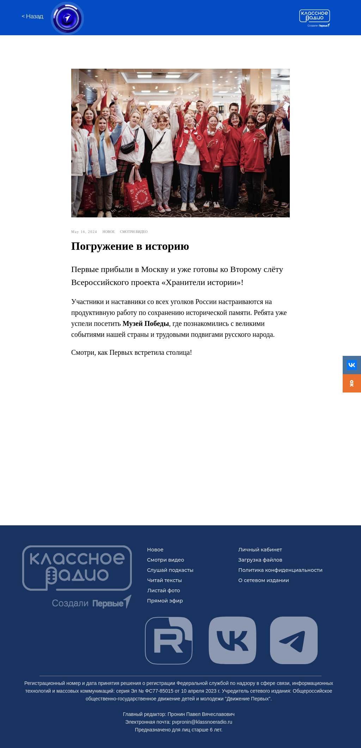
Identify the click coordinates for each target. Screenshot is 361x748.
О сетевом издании (263, 580)
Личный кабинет (260, 549)
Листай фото (163, 590)
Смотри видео (165, 560)
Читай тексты (164, 580)
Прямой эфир (165, 601)
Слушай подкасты (170, 570)
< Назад (32, 16)
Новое (155, 549)
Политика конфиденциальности (280, 570)
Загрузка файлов (260, 560)
